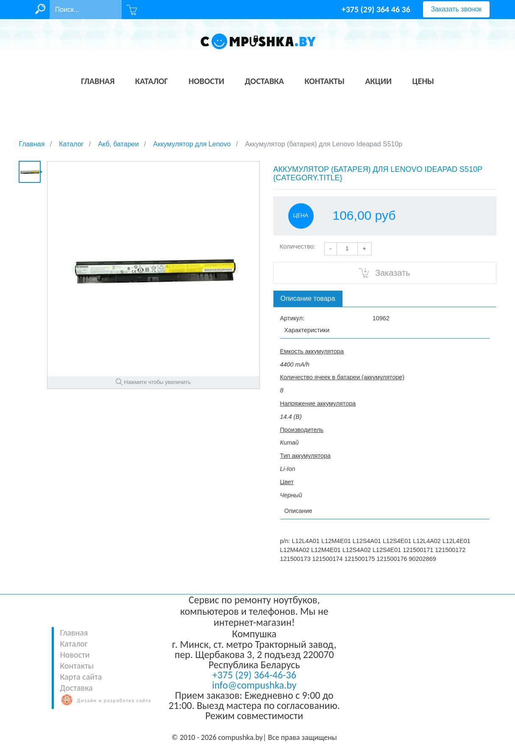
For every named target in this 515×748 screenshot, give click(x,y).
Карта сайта (81, 677)
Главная (74, 633)
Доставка (76, 688)
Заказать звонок (456, 9)
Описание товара (308, 298)
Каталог (74, 644)
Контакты (77, 666)
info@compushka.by (254, 685)
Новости (75, 655)
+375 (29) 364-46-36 (254, 675)
